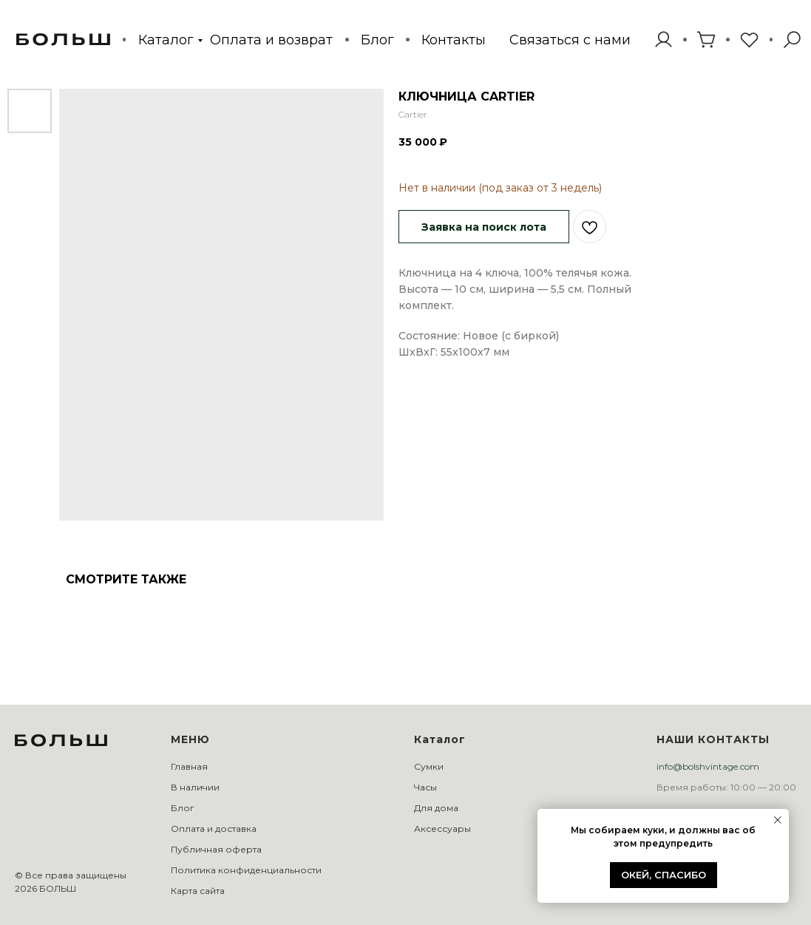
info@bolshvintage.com (707, 766)
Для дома (436, 807)
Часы (425, 787)
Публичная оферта (216, 849)
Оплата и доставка (214, 828)
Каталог (165, 39)
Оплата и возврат (271, 39)
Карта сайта (198, 890)
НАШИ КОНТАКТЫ (713, 739)
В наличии (195, 787)
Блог (377, 39)
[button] (570, 40)
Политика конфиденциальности (246, 869)
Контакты (453, 39)
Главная (189, 766)
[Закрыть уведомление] (777, 820)
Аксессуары (442, 828)
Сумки (429, 766)
